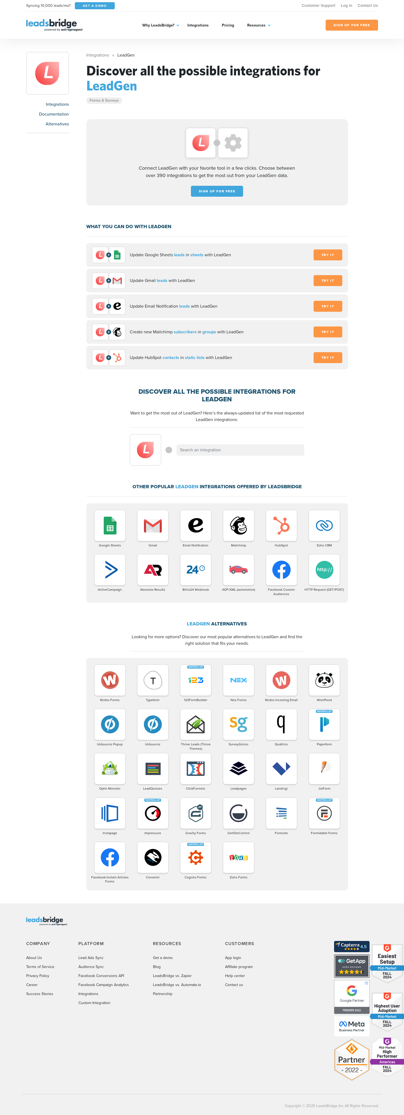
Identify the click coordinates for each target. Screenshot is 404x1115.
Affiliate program (239, 967)
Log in (346, 5)
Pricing (228, 25)
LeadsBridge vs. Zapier (172, 976)
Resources (256, 25)
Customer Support (318, 5)
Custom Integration (94, 1003)
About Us (34, 958)
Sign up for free (217, 191)
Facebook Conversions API (101, 976)
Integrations (198, 25)
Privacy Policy (37, 976)
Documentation (54, 114)
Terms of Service (40, 967)
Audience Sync (91, 967)
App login (233, 958)
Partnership (162, 994)
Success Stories (39, 994)
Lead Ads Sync (91, 958)
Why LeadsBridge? (158, 25)
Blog (157, 967)
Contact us (234, 985)
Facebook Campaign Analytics (103, 985)
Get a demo (163, 958)
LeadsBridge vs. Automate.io (177, 985)
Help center (235, 976)
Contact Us (368, 5)
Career (32, 985)
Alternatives (57, 124)
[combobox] (240, 450)
